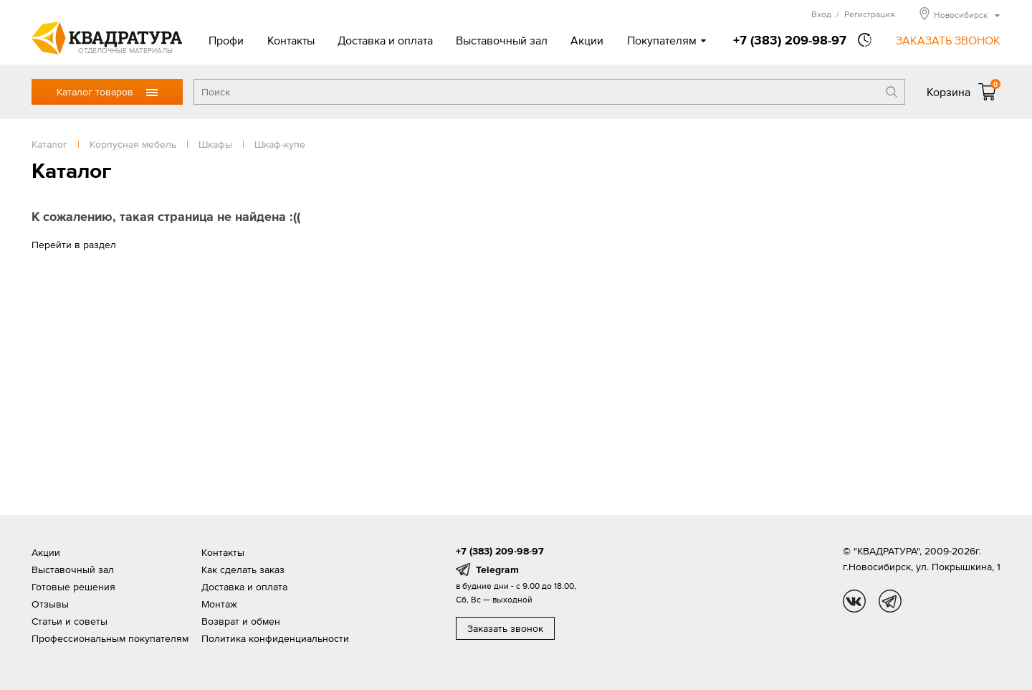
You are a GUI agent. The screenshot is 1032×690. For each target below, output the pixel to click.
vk (854, 601)
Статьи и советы (70, 621)
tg (890, 601)
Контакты (291, 40)
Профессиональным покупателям (110, 638)
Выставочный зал (502, 40)
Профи (226, 40)
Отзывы (50, 604)
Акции (586, 40)
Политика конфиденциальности (275, 638)
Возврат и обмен (240, 621)
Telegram (497, 569)
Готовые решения (73, 586)
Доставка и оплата (385, 40)
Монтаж (219, 604)
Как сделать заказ (243, 569)
